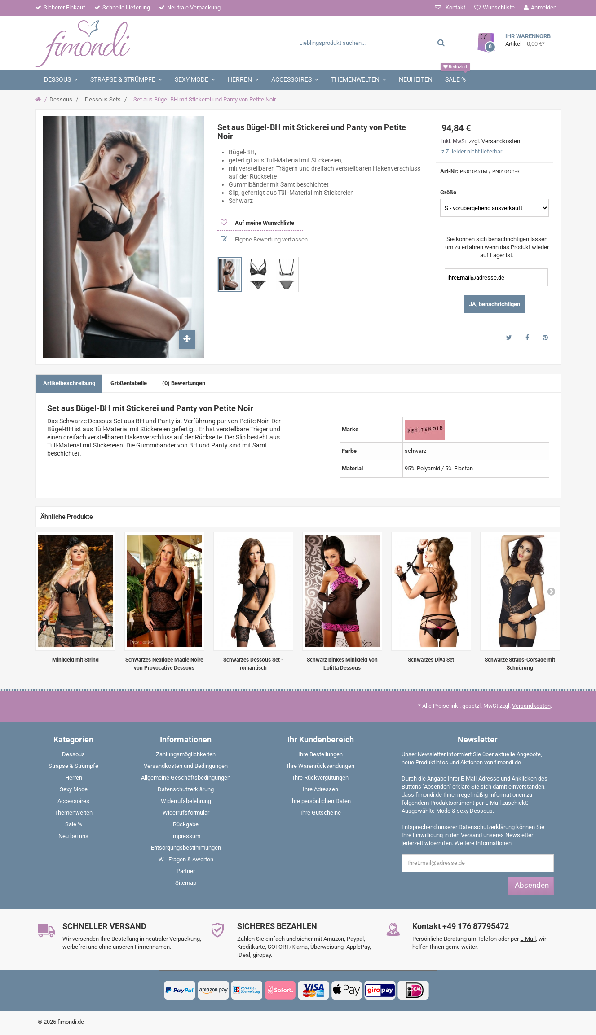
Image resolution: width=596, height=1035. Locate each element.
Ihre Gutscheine (320, 812)
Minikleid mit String (75, 660)
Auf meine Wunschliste (264, 222)
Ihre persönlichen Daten (320, 801)
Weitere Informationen (483, 843)
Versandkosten (531, 705)
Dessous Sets (103, 99)
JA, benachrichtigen (494, 304)
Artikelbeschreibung (69, 383)
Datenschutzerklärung (186, 789)
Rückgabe (186, 824)
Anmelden (543, 7)
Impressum (185, 836)
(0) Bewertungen (183, 383)
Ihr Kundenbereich (320, 739)
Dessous (60, 99)
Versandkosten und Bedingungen (186, 766)
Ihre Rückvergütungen (321, 777)
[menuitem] (73, 756)
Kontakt (455, 7)
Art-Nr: (449, 171)
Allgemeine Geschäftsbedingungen (185, 777)
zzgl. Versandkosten (494, 141)
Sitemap (185, 882)
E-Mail (528, 938)
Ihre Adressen (320, 789)
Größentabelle (128, 383)
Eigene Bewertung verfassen (271, 239)
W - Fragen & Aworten (186, 859)
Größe (449, 192)
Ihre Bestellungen (320, 754)
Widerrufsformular (186, 812)
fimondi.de (70, 1021)
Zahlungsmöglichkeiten (186, 754)
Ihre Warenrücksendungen (320, 766)
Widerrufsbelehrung (186, 801)
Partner (186, 871)
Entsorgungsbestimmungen (186, 847)
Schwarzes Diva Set (431, 660)
